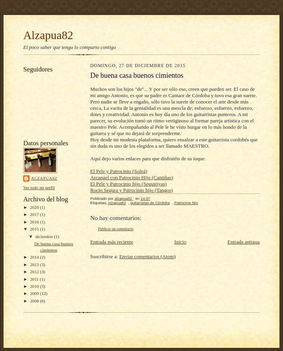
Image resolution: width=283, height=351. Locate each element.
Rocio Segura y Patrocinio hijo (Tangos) (131, 190)
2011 (35, 279)
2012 (35, 271)
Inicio (180, 242)
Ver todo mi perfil (39, 187)
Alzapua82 (48, 35)
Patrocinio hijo (186, 203)
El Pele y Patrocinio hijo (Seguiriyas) (128, 184)
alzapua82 (44, 178)
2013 (35, 264)
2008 (35, 300)
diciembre (44, 236)
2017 (35, 214)
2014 (35, 257)
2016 (35, 222)
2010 (35, 286)
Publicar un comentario (116, 229)
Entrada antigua (243, 242)
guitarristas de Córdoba (150, 203)
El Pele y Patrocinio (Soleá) (118, 171)
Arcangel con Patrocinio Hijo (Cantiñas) (131, 177)
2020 (35, 207)
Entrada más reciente (111, 242)
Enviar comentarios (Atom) (147, 256)
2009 (35, 293)
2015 (35, 229)
